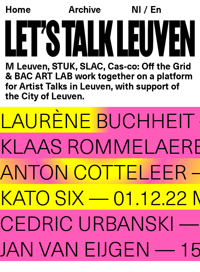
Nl (137, 10)
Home (18, 10)
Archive (85, 10)
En (155, 10)
